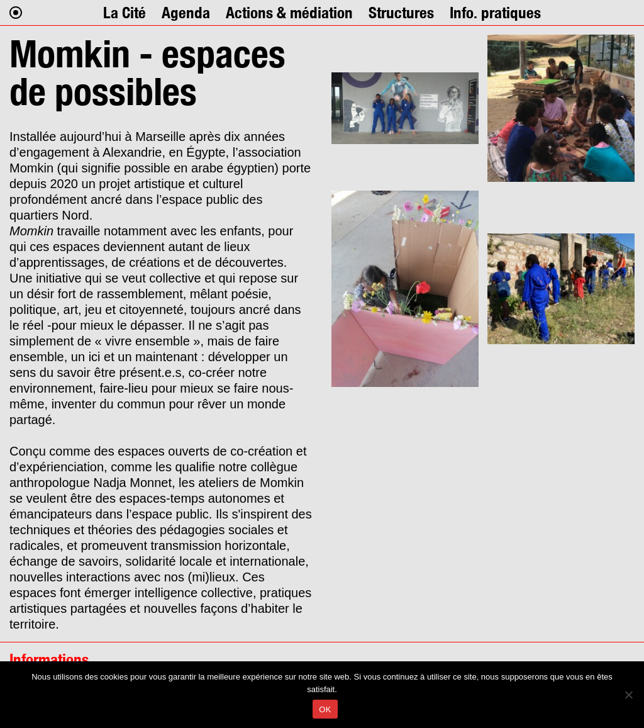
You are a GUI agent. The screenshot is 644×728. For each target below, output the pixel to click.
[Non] (628, 694)
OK (325, 709)
